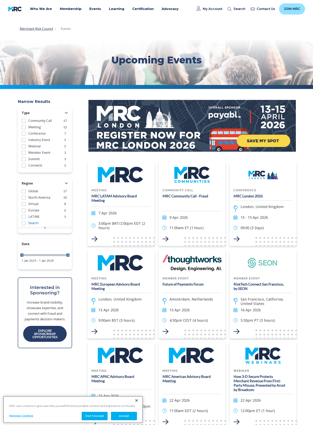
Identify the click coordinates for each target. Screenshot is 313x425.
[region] (73, 408)
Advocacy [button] (170, 9)
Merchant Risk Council (36, 29)
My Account (212, 9)
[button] (66, 113)
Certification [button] (143, 9)
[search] (237, 9)
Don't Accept (94, 414)
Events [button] (95, 9)
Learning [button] (116, 9)
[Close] (136, 399)
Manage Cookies (21, 414)
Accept (124, 414)
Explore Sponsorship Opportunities (44, 334)
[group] (45, 120)
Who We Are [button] (41, 9)
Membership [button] (70, 9)
